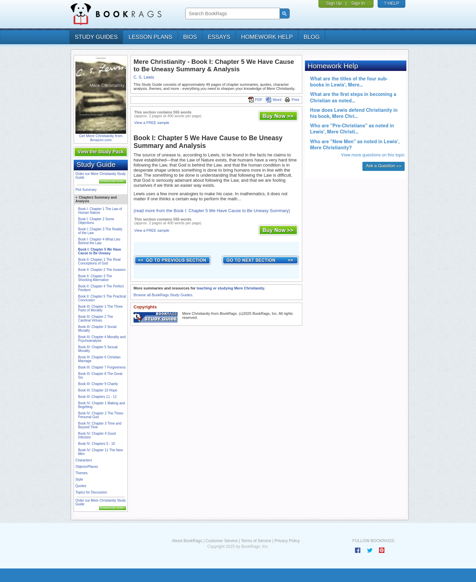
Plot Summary (86, 190)
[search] (232, 14)
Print (292, 100)
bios (190, 37)
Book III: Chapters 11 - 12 (97, 397)
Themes (81, 473)
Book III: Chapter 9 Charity (98, 384)
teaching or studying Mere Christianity (230, 288)
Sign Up (334, 3)
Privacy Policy (287, 540)
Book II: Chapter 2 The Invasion (101, 270)
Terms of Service (256, 540)
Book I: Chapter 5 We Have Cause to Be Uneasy (99, 251)
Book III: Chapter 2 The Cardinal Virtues (95, 318)
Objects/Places (86, 467)
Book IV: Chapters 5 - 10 (96, 444)
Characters (83, 460)
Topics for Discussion (91, 492)
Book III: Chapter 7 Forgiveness (102, 367)
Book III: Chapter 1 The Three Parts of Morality (100, 308)
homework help (267, 37)
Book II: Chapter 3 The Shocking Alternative (95, 278)
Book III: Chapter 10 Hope (97, 390)
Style (79, 479)
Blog (311, 37)
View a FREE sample (151, 123)
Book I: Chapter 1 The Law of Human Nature (100, 210)
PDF (255, 100)
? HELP (391, 3)
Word (273, 100)
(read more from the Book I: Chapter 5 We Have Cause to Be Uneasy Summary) (212, 210)
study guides (96, 37)
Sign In (358, 3)
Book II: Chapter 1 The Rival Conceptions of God (99, 261)
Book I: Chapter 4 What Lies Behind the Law (99, 241)
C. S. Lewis (144, 77)
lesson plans (150, 37)
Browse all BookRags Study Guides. (163, 295)
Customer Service (222, 540)
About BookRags (187, 540)
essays (219, 37)
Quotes (80, 486)
